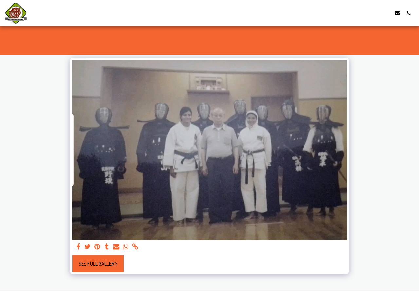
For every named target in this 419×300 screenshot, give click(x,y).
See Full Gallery (98, 263)
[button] (397, 13)
